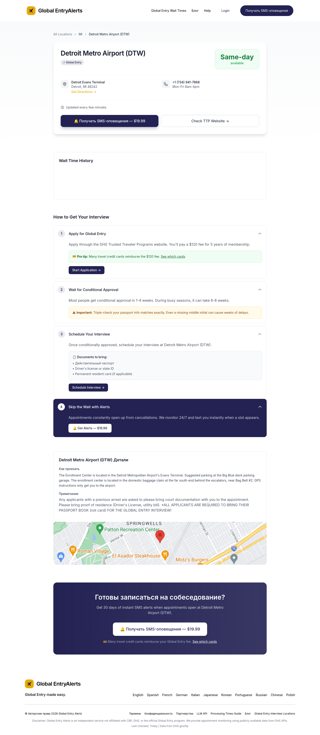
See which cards (173, 256)
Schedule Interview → (88, 387)
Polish (290, 695)
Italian (195, 695)
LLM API (202, 713)
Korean (226, 695)
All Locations (62, 34)
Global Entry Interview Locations (274, 713)
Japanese (210, 695)
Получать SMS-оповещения (267, 10)
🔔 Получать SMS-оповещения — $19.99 (109, 121)
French (167, 695)
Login (225, 10)
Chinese (277, 695)
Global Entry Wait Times (168, 10)
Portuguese (243, 695)
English (138, 695)
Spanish (153, 695)
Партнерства (184, 713)
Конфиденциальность (158, 713)
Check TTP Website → (210, 121)
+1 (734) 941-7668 (186, 82)
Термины (135, 713)
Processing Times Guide (226, 713)
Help (207, 10)
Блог (195, 10)
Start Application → (86, 270)
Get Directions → (83, 92)
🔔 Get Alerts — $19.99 (90, 428)
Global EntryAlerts (54, 10)
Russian (261, 695)
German (182, 695)
